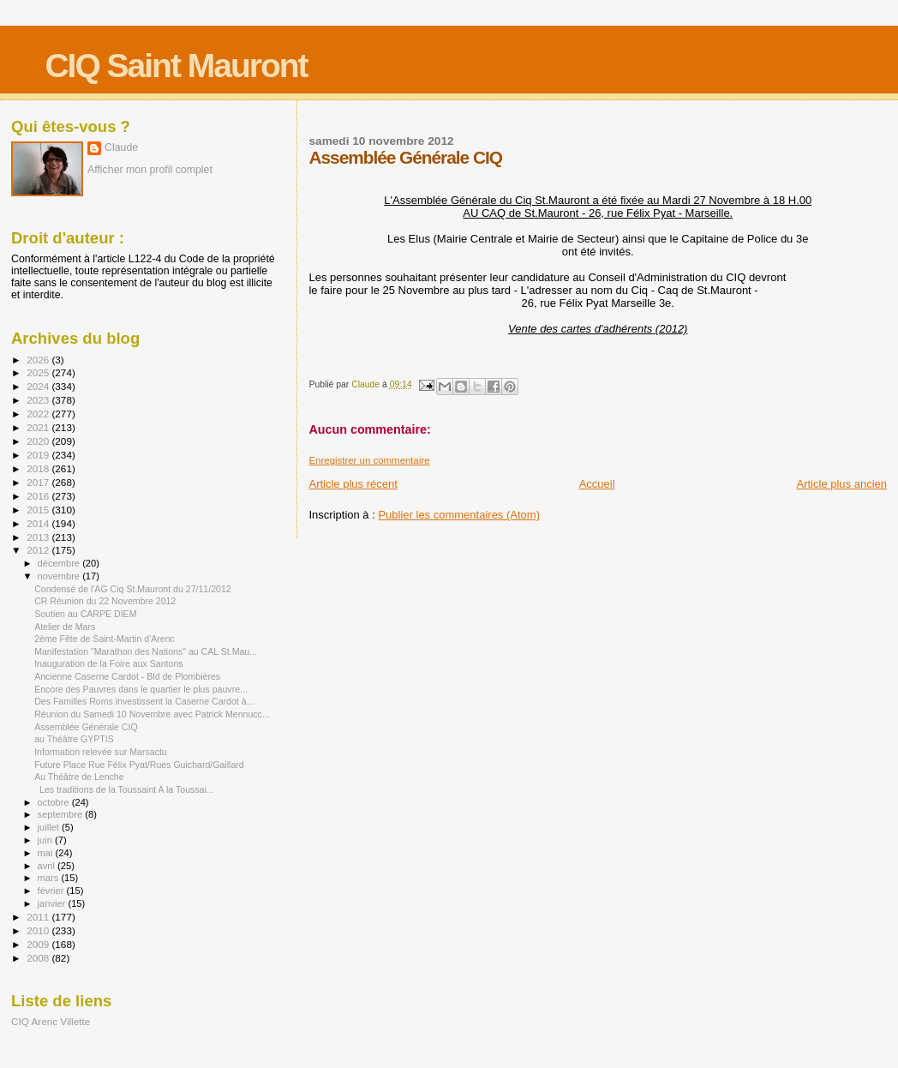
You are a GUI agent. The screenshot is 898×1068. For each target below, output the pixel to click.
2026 (39, 359)
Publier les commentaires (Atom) (459, 514)
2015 (39, 509)
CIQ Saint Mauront (176, 65)
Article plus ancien (842, 483)
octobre (55, 802)
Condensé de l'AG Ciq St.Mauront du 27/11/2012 (132, 589)
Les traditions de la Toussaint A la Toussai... (124, 789)
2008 (39, 957)
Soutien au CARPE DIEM (85, 614)
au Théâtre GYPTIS (74, 739)
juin (46, 840)
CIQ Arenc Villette (50, 1021)
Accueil (597, 483)
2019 (39, 454)
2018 (39, 468)
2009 (39, 944)
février (52, 890)
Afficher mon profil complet (150, 170)
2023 (39, 399)
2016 (39, 495)
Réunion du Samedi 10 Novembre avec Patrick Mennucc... (152, 714)
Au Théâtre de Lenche (79, 776)
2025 (39, 372)
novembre (60, 576)
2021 (39, 427)
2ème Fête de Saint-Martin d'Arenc (104, 638)
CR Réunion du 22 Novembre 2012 (105, 601)
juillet (50, 827)
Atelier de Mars (64, 626)
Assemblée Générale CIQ (86, 727)
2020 (39, 441)
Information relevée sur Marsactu (100, 752)
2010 (39, 930)
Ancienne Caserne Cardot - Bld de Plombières (127, 676)
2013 (39, 537)
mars (50, 878)
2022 (39, 413)
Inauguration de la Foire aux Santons (108, 663)
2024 (39, 386)
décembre (60, 563)
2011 (39, 916)
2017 (39, 482)
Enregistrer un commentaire (368, 460)
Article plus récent (352, 483)
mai (47, 853)
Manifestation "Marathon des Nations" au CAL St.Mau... (145, 651)
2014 (39, 523)
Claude (121, 147)
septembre (62, 814)
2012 (39, 549)
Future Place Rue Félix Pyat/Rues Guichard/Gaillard (139, 764)
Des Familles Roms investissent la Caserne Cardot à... (144, 701)
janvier (53, 903)
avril (48, 866)
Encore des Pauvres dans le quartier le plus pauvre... (141, 689)
